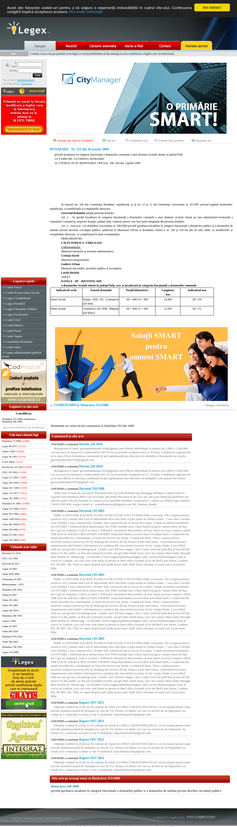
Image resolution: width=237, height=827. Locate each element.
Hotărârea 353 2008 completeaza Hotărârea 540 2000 (19, 420)
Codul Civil (12, 320)
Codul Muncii (14, 325)
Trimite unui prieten (171, 140)
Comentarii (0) (138, 140)
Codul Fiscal (13, 287)
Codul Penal (13, 331)
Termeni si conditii (33, 818)
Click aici (26, 83)
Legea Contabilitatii (18, 298)
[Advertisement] (24, 206)
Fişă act (111, 140)
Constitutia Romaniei (18, 341)
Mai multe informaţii (86, 11)
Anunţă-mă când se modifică (75, 140)
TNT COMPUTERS (200, 817)
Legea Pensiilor (15, 303)
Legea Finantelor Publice (21, 309)
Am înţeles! (212, 7)
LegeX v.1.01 (177, 817)
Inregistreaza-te (26, 80)
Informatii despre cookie (58, 818)
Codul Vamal (13, 336)
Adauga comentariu (216, 405)
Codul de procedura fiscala (22, 292)
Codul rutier (13, 347)
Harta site (17, 818)
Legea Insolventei (16, 314)
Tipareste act (203, 140)
